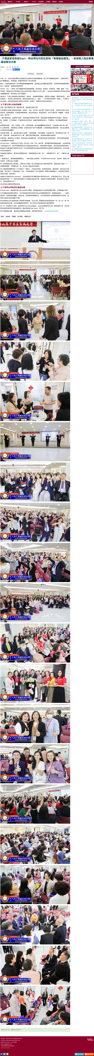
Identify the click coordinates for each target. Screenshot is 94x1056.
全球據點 (48, 1)
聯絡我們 (54, 1)
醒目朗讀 (40, 73)
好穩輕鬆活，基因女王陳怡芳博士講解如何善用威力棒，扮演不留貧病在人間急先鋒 (82, 99)
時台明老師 (20, 216)
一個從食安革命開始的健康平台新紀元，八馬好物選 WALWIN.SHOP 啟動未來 (82, 105)
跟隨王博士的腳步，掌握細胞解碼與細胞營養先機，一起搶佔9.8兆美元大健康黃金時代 (82, 134)
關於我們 (10, 1)
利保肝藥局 (41, 1)
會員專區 (91, 1)
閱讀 (16, 69)
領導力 (2, 216)
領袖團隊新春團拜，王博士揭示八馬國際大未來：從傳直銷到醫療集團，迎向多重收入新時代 (82, 129)
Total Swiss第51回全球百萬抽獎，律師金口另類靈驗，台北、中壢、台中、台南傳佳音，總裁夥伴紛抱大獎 (82, 111)
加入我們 (18, 1)
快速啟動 (8, 216)
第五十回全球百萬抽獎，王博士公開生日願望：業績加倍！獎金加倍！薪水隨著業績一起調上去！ (82, 144)
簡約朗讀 (31, 73)
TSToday (34, 1)
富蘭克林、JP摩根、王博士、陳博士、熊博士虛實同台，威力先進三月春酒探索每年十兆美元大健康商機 (82, 123)
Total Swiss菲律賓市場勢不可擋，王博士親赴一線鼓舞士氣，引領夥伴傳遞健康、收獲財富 (82, 117)
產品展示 (26, 1)
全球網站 (61, 1)
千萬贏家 (14, 216)
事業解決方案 (27, 216)
